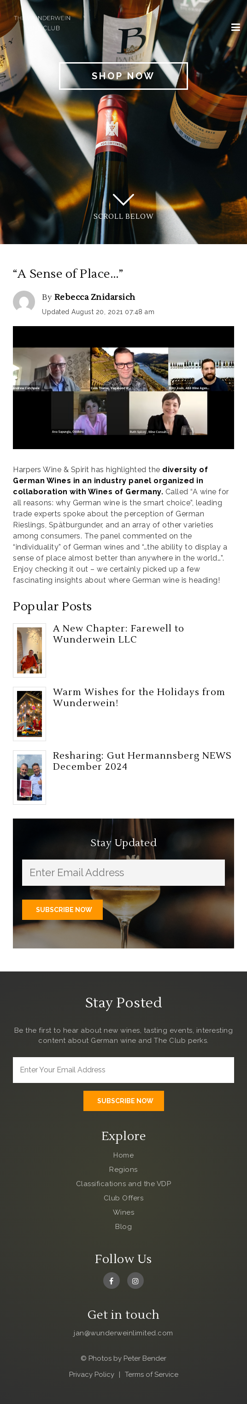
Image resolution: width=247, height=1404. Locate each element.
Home (123, 1155)
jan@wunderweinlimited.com (123, 1333)
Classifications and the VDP (123, 1184)
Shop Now (123, 76)
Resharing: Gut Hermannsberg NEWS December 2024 (142, 761)
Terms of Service (151, 1374)
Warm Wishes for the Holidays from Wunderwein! (139, 698)
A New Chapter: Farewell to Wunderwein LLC (118, 634)
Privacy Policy (91, 1374)
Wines (124, 1212)
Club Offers (124, 1198)
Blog (123, 1227)
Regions (123, 1169)
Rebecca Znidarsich (94, 297)
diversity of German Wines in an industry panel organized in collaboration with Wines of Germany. (110, 480)
